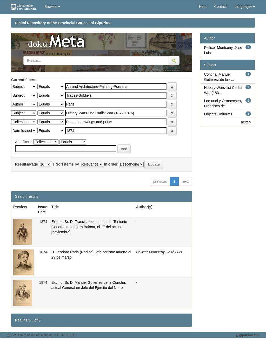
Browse (52, 6)
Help (203, 6)
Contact (220, 6)
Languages (245, 6)
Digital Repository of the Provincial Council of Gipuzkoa (63, 23)
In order (111, 164)
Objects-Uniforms (218, 114)
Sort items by (67, 164)
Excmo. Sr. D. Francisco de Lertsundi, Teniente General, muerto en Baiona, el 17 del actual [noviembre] (89, 227)
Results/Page (26, 164)
